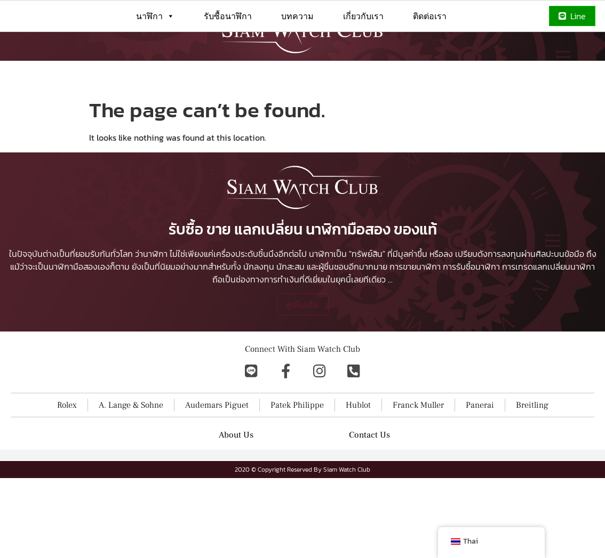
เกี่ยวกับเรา (363, 16)
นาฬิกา (155, 16)
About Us (236, 435)
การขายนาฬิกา (415, 266)
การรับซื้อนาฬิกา (471, 266)
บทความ (297, 16)
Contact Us (369, 435)
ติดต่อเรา (430, 16)
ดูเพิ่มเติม (303, 304)
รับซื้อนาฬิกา (228, 16)
